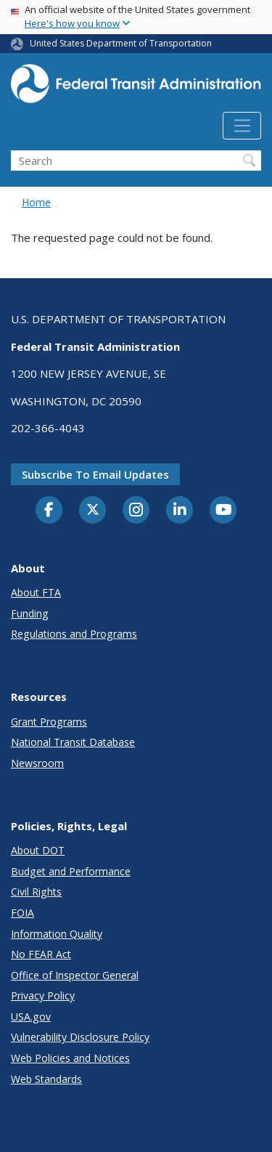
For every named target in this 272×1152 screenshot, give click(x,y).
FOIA (22, 913)
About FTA (36, 592)
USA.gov (31, 1016)
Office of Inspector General (75, 975)
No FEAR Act (41, 954)
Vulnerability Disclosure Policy (80, 1037)
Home (36, 202)
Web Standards (46, 1079)
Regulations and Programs (74, 634)
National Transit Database (73, 742)
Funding (30, 613)
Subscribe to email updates (95, 474)
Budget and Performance (71, 871)
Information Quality (56, 934)
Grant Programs (49, 722)
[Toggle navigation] (242, 125)
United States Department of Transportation (121, 43)
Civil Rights (36, 892)
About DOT (38, 850)
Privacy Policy (43, 995)
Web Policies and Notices (70, 1058)
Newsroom (37, 763)
